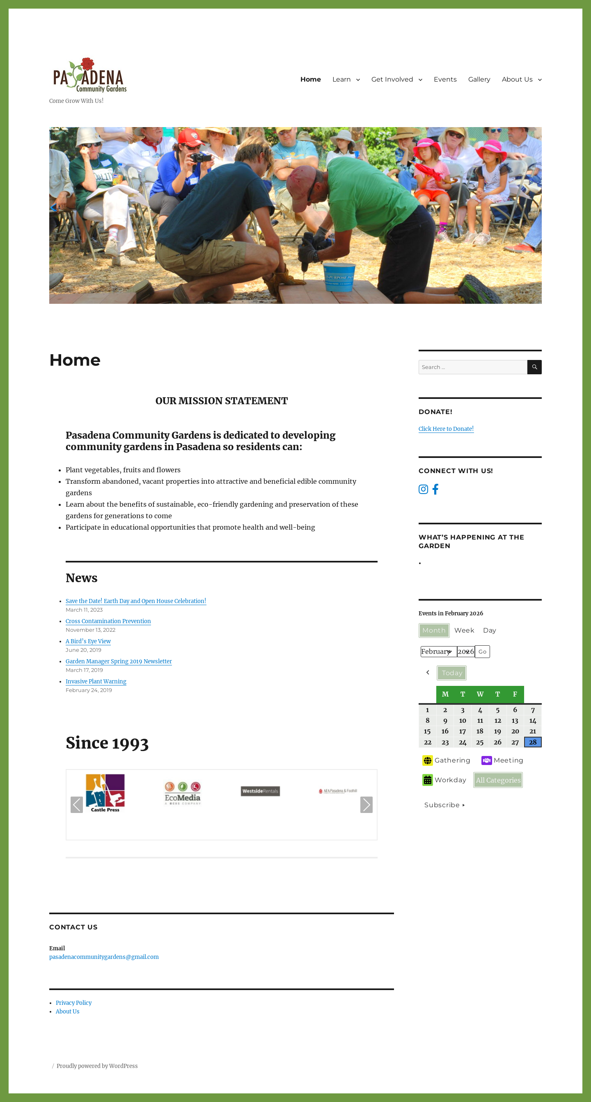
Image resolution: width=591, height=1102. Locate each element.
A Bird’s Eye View (88, 641)
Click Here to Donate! (446, 429)
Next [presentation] (367, 806)
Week (464, 630)
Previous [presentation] (76, 806)
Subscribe (445, 805)
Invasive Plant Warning (96, 681)
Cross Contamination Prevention (108, 621)
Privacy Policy (74, 1003)
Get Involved (392, 79)
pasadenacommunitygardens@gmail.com (104, 957)
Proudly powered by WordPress (97, 1066)
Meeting (502, 760)
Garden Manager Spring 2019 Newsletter (119, 661)
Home (310, 79)
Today (452, 672)
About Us (517, 79)
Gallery (479, 79)
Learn (341, 79)
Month (434, 630)
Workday (444, 780)
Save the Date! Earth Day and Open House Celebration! (136, 601)
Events (445, 79)
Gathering (446, 760)
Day (490, 630)
